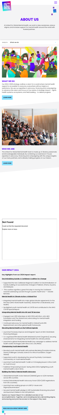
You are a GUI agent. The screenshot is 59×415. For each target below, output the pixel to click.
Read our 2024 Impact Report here (15, 408)
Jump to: (5, 42)
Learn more (7, 97)
